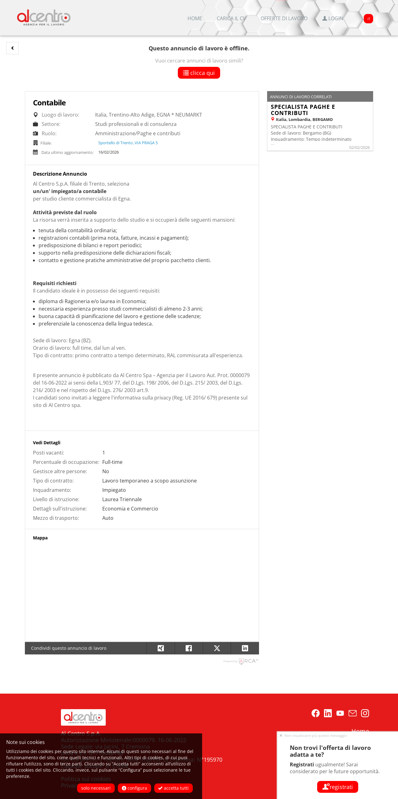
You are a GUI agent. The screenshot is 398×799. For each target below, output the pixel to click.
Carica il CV (231, 18)
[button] (12, 48)
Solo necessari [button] (96, 788)
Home (194, 18)
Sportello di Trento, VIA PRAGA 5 (128, 142)
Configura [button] (134, 788)
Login (332, 18)
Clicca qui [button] (199, 72)
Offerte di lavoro (284, 18)
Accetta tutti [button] (173, 788)
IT (369, 18)
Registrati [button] (337, 787)
